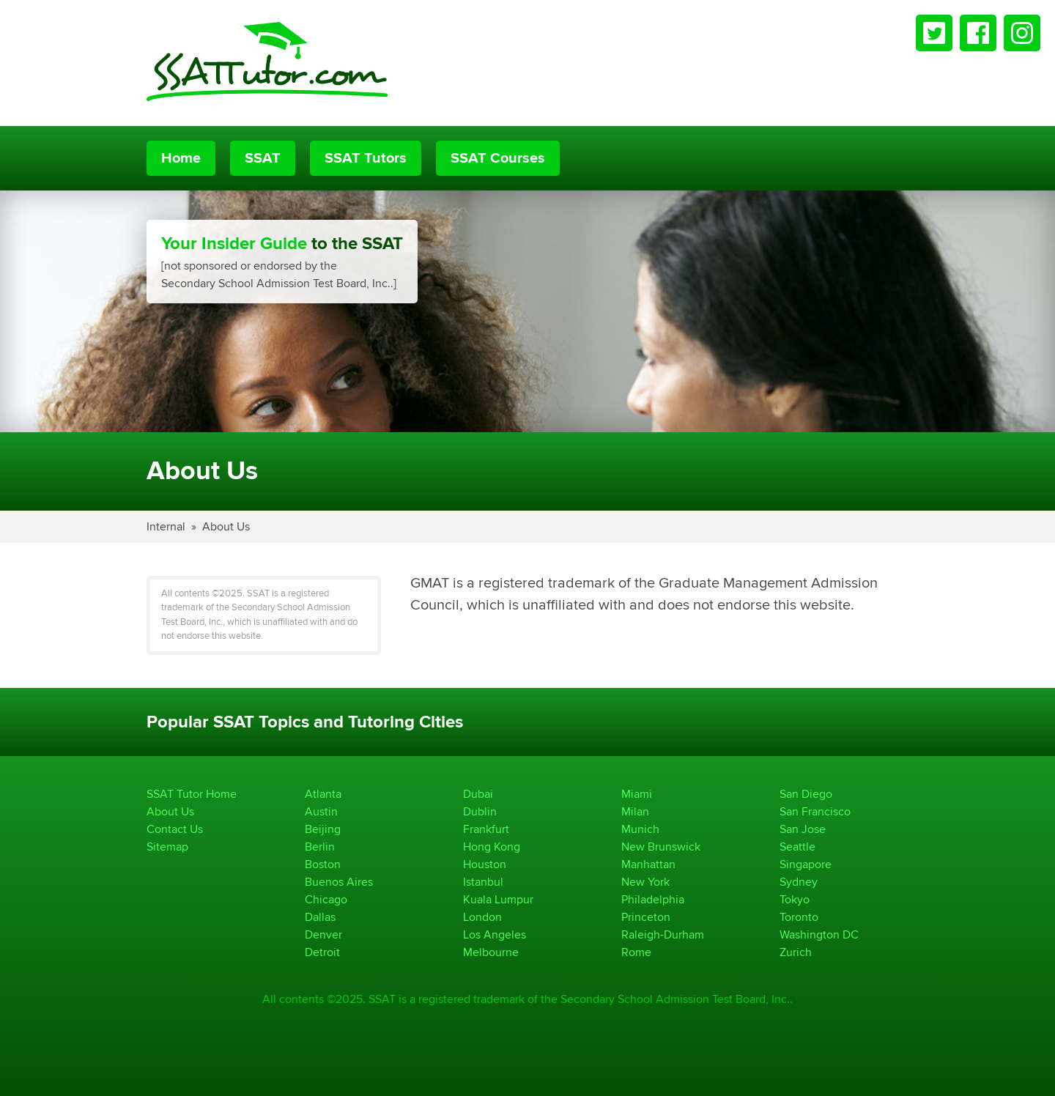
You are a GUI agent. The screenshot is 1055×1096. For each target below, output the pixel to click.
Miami (636, 794)
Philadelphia (652, 899)
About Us (226, 526)
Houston (484, 864)
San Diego (806, 794)
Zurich (796, 952)
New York (645, 882)
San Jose (803, 829)
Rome (636, 952)
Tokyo (795, 899)
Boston (323, 864)
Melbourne (491, 952)
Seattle (797, 847)
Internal (166, 526)
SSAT (263, 158)
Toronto (799, 917)
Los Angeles (494, 934)
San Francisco (815, 811)
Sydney (799, 882)
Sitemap (167, 847)
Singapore (806, 864)
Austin (321, 811)
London (482, 917)
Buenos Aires (339, 882)
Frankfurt (486, 829)
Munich (640, 829)
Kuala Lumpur (498, 899)
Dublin (480, 811)
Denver (323, 934)
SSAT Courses (498, 158)
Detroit (322, 952)
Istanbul (483, 882)
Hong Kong (491, 847)
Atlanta (323, 794)
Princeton (645, 917)
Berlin (320, 847)
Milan (635, 811)
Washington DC (819, 934)
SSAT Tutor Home (192, 794)
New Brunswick (660, 847)
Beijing (323, 829)
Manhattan (648, 864)
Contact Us (175, 829)
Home (181, 158)
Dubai (478, 794)
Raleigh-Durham (662, 934)
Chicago (326, 899)
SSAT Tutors (366, 158)
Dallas (320, 917)
